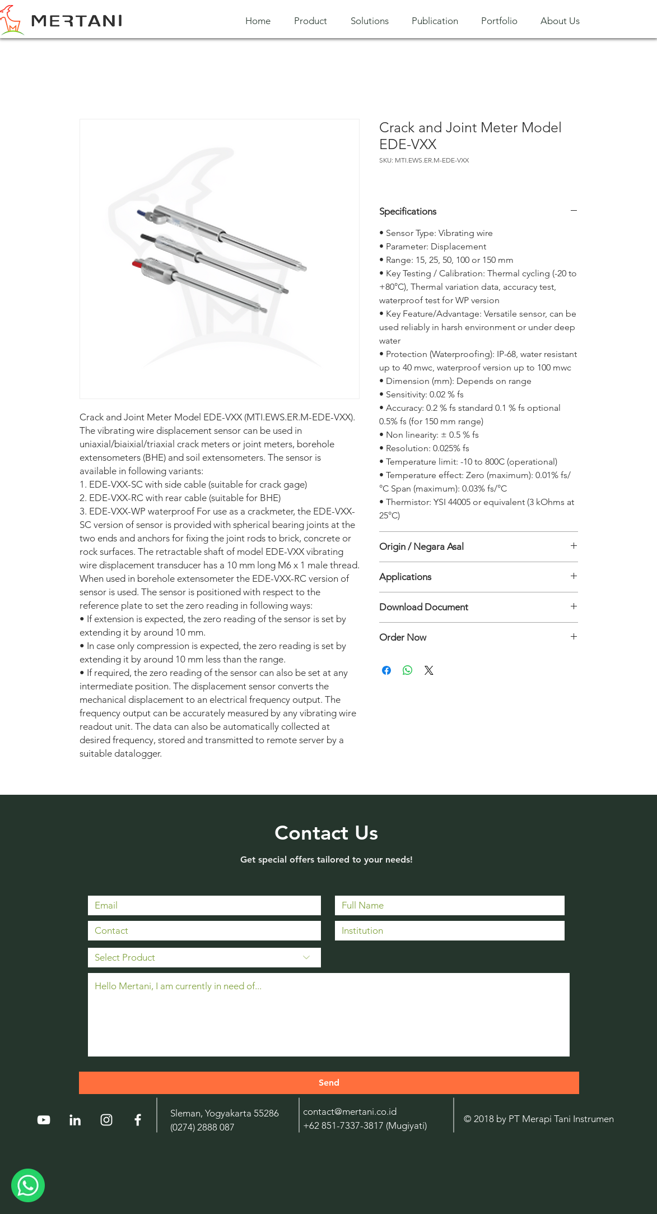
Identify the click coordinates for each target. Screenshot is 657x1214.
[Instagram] (106, 1120)
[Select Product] (204, 957)
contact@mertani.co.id (350, 1111)
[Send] (329, 1083)
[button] (314, 21)
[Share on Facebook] (386, 670)
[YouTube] (44, 1120)
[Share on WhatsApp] (407, 670)
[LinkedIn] (75, 1120)
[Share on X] (429, 670)
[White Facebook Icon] (138, 1120)
